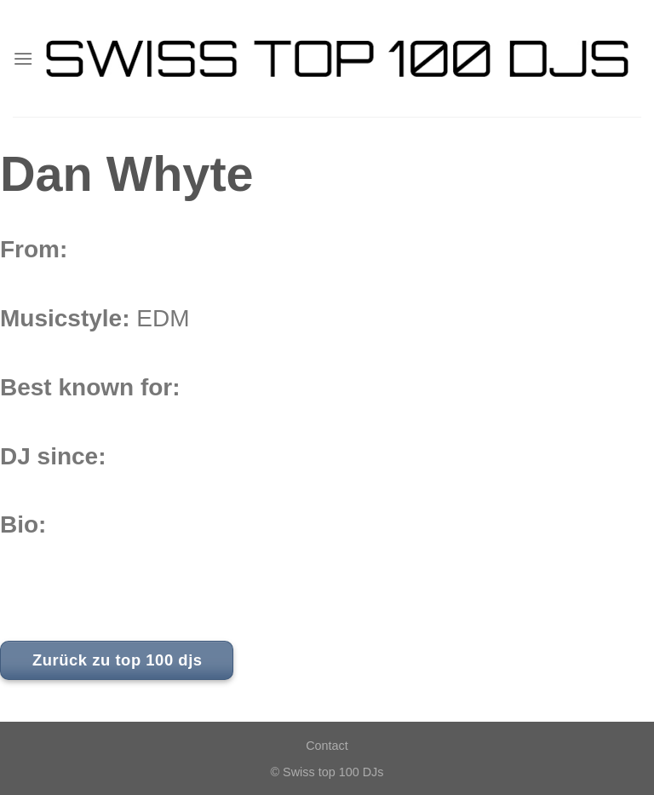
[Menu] (23, 58)
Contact (327, 745)
